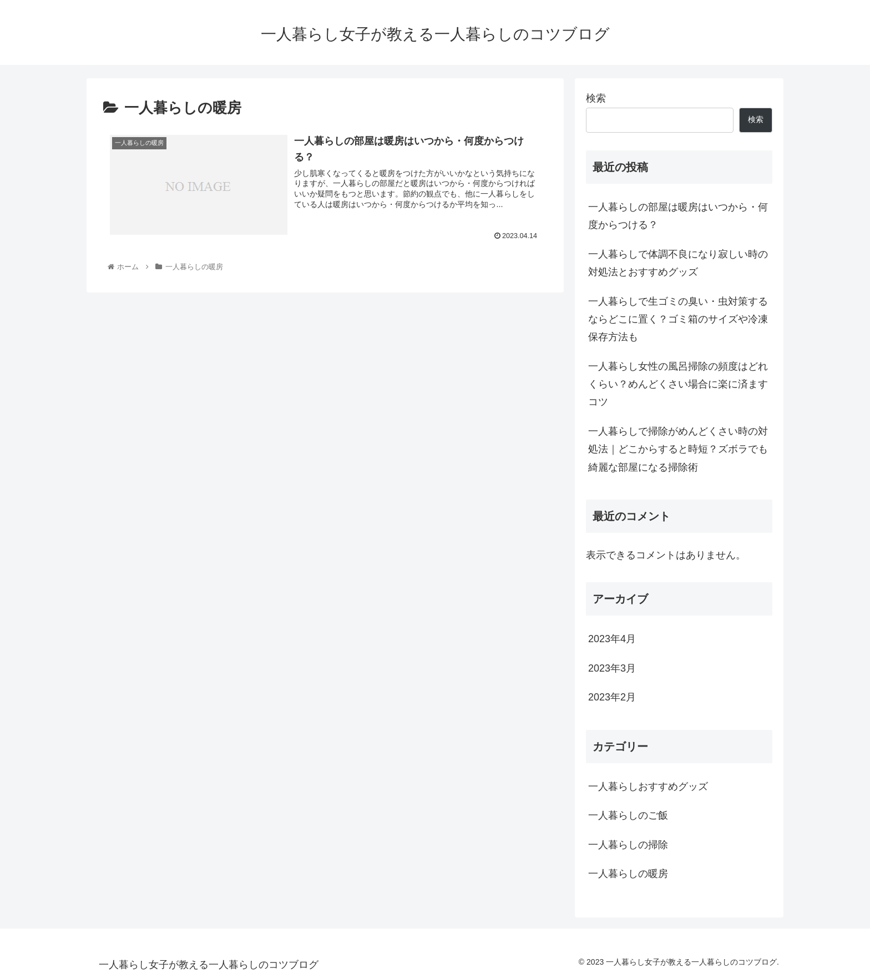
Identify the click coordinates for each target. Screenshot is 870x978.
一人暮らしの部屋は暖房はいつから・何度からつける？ (678, 215)
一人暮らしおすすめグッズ (648, 786)
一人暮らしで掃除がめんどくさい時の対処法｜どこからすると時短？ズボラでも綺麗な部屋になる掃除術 (678, 449)
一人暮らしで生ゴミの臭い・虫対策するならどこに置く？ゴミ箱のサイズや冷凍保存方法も (678, 319)
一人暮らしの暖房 (628, 873)
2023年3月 (612, 668)
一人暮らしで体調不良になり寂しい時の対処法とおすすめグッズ (678, 263)
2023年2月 (612, 697)
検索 (596, 98)
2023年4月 (612, 638)
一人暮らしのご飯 (628, 815)
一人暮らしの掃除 (628, 844)
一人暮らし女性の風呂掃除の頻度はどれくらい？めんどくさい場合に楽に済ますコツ (678, 384)
